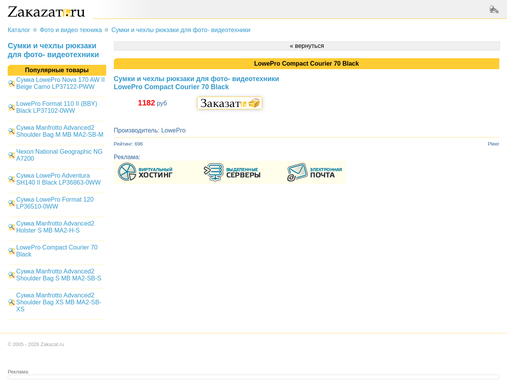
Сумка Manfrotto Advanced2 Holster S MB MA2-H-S (55, 227)
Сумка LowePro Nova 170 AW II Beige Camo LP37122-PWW (60, 83)
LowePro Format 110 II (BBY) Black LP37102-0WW (56, 107)
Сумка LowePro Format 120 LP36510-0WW (54, 203)
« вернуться (307, 45)
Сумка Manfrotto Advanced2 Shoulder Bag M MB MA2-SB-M (59, 131)
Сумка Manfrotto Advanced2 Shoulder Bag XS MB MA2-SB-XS (59, 302)
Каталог (19, 30)
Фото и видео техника (71, 30)
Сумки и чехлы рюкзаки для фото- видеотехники (180, 30)
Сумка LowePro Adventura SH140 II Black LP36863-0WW (58, 179)
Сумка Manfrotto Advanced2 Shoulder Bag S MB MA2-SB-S (59, 275)
